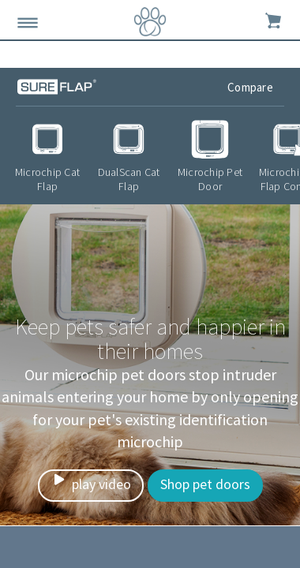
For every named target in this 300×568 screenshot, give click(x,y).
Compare (251, 87)
